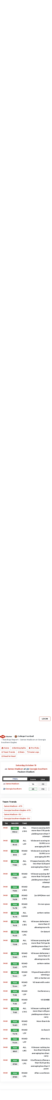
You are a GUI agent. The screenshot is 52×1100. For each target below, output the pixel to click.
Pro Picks (34, 748)
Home (9, 736)
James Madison (15, 769)
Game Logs (33, 752)
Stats (21, 752)
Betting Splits (19, 748)
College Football (26, 736)
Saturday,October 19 (26, 765)
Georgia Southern (38, 769)
